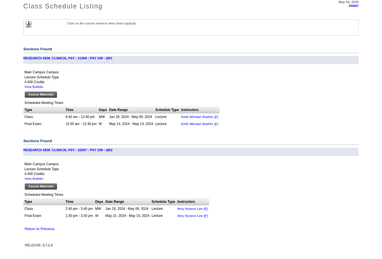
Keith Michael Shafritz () (199, 117)
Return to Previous (40, 229)
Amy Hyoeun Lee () (192, 208)
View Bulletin (33, 86)
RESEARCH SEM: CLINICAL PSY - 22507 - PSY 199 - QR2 (67, 150)
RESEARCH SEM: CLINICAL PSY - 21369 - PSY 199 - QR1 (67, 58)
